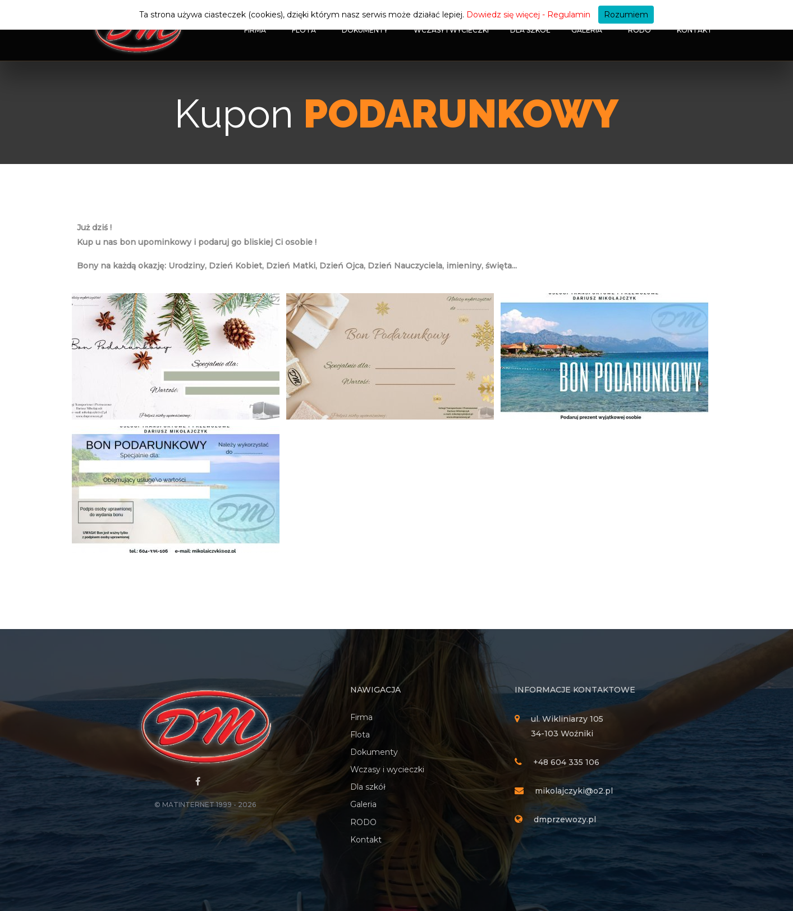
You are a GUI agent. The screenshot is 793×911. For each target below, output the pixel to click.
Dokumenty (365, 30)
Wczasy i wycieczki (451, 30)
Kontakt (694, 30)
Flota (304, 30)
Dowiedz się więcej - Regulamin (528, 15)
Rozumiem (626, 15)
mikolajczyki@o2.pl (574, 791)
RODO (639, 30)
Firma (255, 30)
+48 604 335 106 (566, 762)
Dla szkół (530, 30)
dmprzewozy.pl (565, 819)
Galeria (586, 30)
